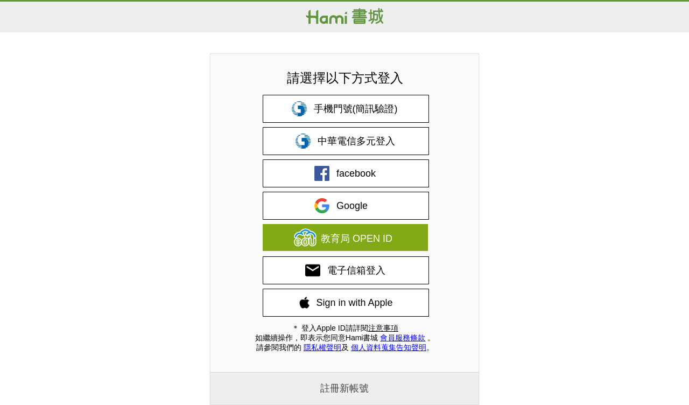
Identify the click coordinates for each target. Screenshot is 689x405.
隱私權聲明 (322, 347)
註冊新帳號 (344, 388)
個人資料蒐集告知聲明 (388, 347)
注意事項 (383, 328)
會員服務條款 (402, 337)
